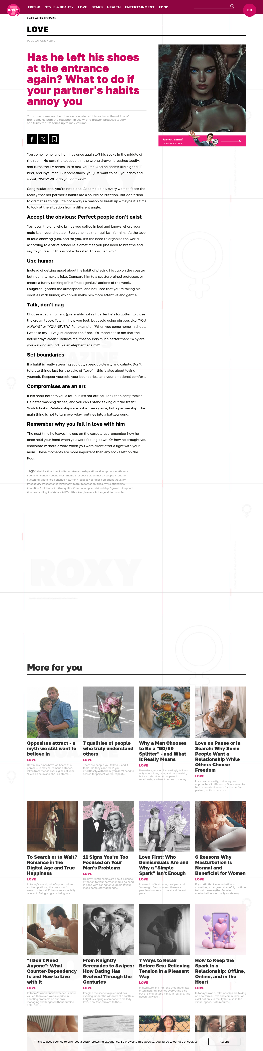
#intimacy (65, 483)
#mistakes (54, 492)
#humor (123, 471)
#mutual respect (83, 488)
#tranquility (64, 488)
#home (69, 475)
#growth (115, 488)
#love (94, 471)
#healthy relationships (111, 483)
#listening (33, 479)
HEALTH (114, 7)
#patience (47, 479)
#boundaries (57, 475)
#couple (109, 475)
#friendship (102, 488)
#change (59, 479)
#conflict (94, 479)
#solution (33, 488)
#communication (37, 475)
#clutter (71, 479)
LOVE (82, 7)
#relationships (81, 471)
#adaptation (88, 483)
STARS (97, 7)
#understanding (37, 492)
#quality (120, 479)
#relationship (48, 488)
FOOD (163, 7)
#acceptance (50, 483)
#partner (52, 471)
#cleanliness (95, 475)
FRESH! (34, 7)
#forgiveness (86, 492)
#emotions (107, 479)
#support (127, 488)
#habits (41, 471)
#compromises (108, 471)
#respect (80, 475)
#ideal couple (115, 492)
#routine (120, 475)
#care (76, 483)
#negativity (34, 483)
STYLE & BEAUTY (59, 7)
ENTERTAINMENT (139, 7)
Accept (224, 1041)
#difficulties (69, 492)
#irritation (65, 471)
